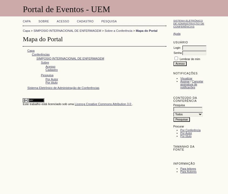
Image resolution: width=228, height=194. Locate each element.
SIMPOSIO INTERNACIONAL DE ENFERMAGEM (67, 30)
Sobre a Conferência (118, 30)
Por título (186, 136)
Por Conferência (190, 130)
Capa (27, 21)
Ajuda (176, 33)
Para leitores (188, 168)
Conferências (41, 54)
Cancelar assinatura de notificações (191, 84)
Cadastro (85, 21)
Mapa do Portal (146, 30)
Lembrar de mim (190, 59)
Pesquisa (109, 21)
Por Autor (186, 133)
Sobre (43, 21)
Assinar (185, 81)
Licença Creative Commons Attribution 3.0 (103, 104)
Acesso (63, 21)
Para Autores (188, 171)
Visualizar (186, 78)
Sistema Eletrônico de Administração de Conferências (188, 23)
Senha (177, 52)
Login (176, 47)
